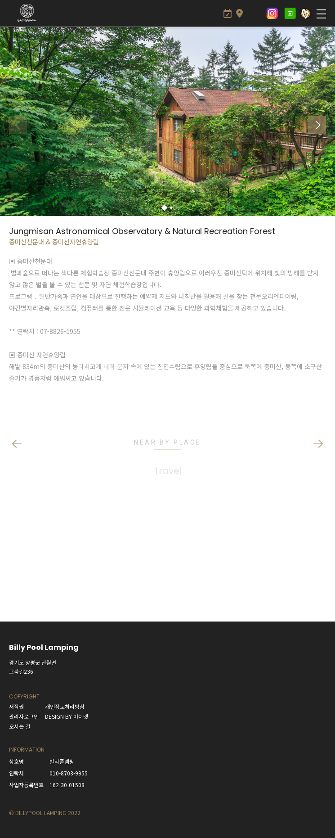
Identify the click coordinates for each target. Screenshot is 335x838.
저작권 (16, 706)
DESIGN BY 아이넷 (66, 716)
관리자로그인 (24, 716)
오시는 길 (19, 726)
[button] (164, 208)
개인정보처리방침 (65, 706)
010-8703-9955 (68, 773)
